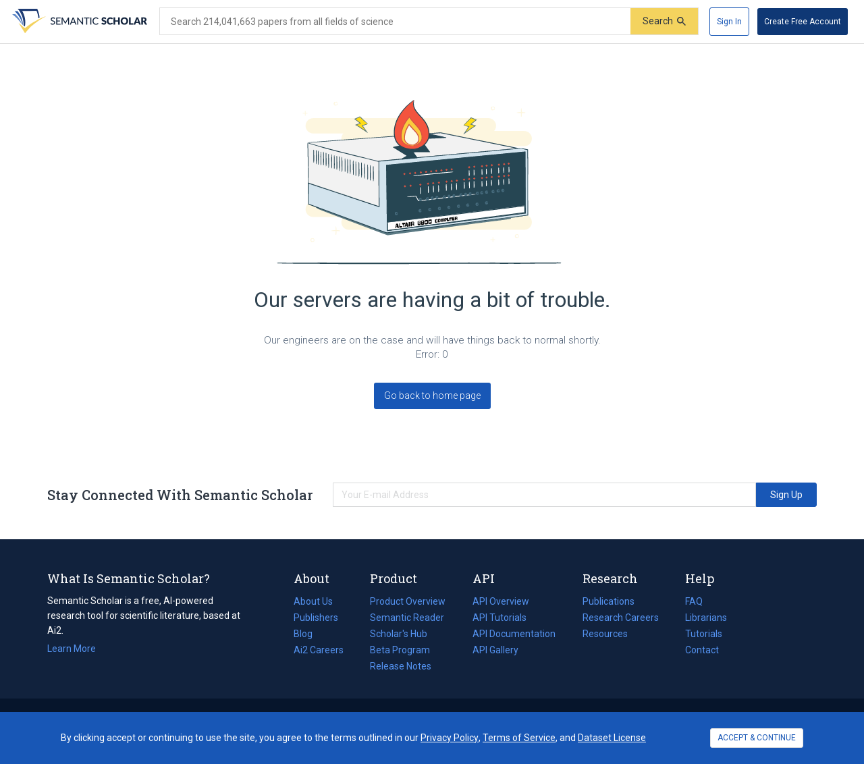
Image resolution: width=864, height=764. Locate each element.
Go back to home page (432, 395)
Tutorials (703, 633)
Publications (608, 601)
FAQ (694, 601)
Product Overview (408, 601)
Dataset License (612, 737)
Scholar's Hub (398, 633)
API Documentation (514, 634)
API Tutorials (499, 617)
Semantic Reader (407, 617)
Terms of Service (519, 737)
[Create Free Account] (802, 21)
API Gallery (495, 650)
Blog (308, 634)
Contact (702, 650)
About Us (313, 601)
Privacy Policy (450, 737)
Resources (605, 634)
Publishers (316, 617)
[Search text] (395, 21)
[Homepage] (78, 21)
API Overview (501, 601)
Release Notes (400, 666)
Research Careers (621, 617)
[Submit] (664, 21)
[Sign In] (729, 21)
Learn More (71, 648)
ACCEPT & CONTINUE (757, 737)
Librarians (706, 617)
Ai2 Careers (319, 650)
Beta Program (400, 650)
